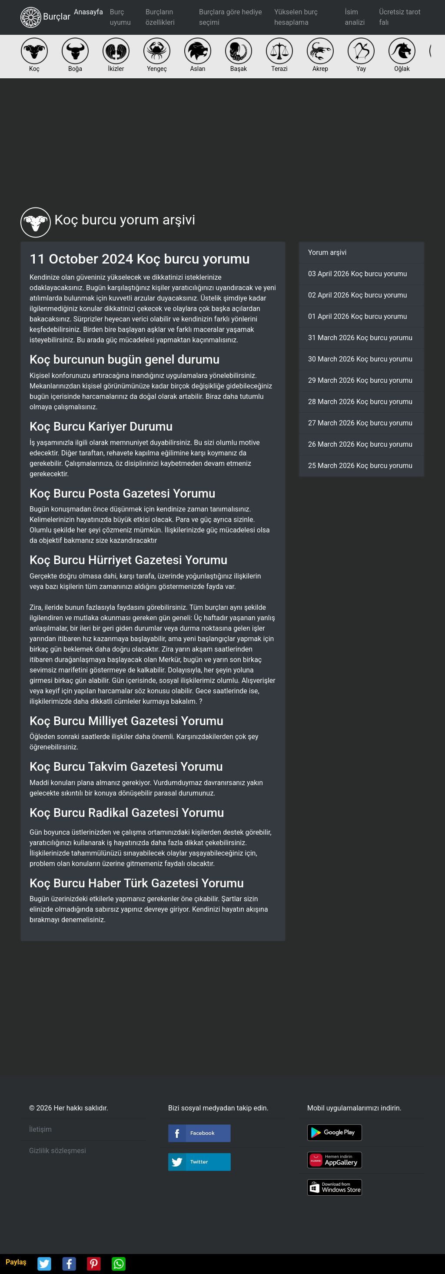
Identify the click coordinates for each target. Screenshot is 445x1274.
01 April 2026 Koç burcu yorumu (357, 316)
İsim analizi (355, 17)
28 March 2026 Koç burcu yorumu (360, 402)
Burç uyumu (120, 17)
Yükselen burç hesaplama (296, 17)
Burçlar (45, 17)
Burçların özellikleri (160, 17)
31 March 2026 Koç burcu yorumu (360, 338)
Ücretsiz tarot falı (399, 17)
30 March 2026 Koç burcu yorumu (360, 359)
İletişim (40, 1129)
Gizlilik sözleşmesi (57, 1151)
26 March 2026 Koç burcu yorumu (360, 444)
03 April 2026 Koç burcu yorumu (357, 274)
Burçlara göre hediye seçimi (230, 17)
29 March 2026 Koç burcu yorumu (360, 380)
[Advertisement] (222, 143)
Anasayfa (88, 12)
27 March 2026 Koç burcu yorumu (360, 423)
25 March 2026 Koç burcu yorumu (360, 465)
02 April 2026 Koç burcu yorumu (357, 295)
